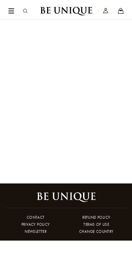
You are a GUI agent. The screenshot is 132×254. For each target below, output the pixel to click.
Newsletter (35, 231)
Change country (96, 231)
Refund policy (96, 217)
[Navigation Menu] (11, 11)
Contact (36, 217)
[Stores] (120, 11)
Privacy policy (35, 224)
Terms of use (96, 224)
